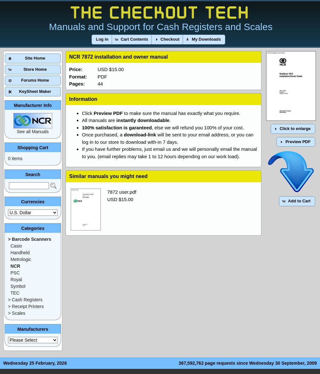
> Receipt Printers (26, 306)
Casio (16, 245)
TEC (15, 293)
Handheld (20, 252)
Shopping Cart (32, 147)
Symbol (18, 286)
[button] (102, 40)
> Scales (16, 313)
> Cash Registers (25, 299)
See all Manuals (33, 131)
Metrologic (21, 259)
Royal (16, 279)
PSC (15, 272)
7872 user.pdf (121, 192)
